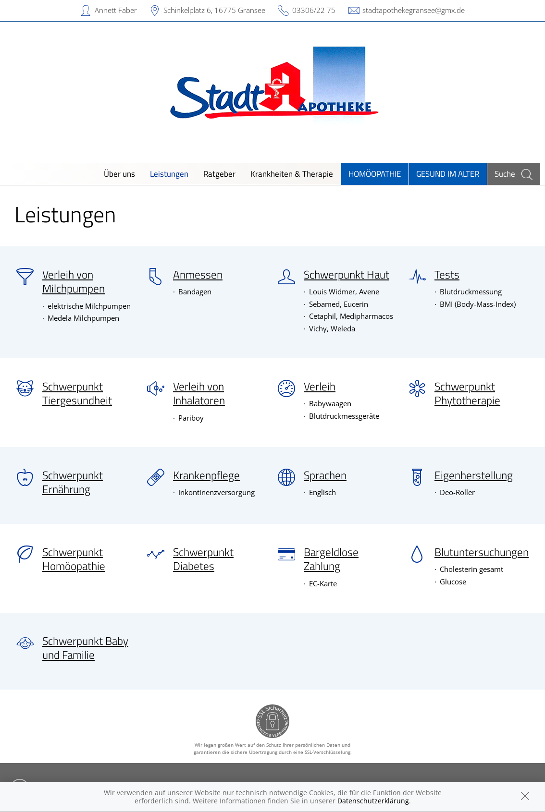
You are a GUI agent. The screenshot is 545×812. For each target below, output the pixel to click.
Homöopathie (374, 173)
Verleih (319, 386)
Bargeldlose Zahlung (331, 559)
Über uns (119, 173)
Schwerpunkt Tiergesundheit (77, 393)
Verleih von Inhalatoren (199, 393)
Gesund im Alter (447, 173)
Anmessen (198, 275)
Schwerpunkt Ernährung (72, 482)
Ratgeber (219, 173)
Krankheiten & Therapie (291, 173)
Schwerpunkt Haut (346, 275)
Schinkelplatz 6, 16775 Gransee (214, 10)
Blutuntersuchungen (481, 552)
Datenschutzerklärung (373, 800)
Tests (446, 275)
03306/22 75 (313, 10)
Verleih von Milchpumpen (73, 282)
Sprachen (325, 475)
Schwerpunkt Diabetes (203, 559)
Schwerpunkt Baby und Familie (85, 648)
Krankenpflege (206, 475)
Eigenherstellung (473, 475)
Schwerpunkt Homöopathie (73, 559)
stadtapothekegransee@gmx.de (413, 10)
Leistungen (169, 173)
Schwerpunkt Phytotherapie (467, 393)
